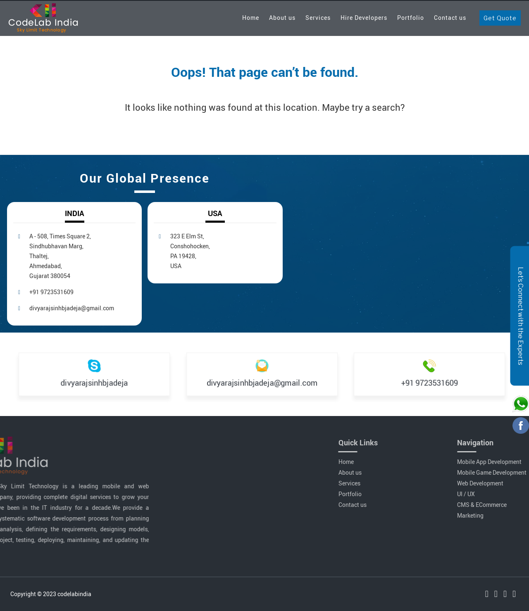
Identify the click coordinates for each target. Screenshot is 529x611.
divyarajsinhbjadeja (94, 382)
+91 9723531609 (51, 292)
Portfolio (410, 17)
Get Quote (500, 17)
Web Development (505, 483)
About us (282, 17)
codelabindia (74, 594)
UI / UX (491, 494)
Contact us (450, 17)
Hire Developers (364, 17)
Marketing (495, 515)
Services (318, 17)
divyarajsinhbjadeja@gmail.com (71, 308)
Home (250, 17)
